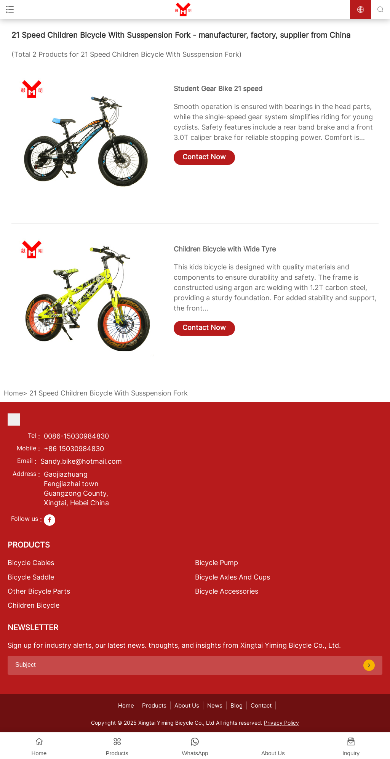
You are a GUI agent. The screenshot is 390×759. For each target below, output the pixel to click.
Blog (236, 705)
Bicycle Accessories (226, 591)
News (214, 705)
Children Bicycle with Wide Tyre (225, 249)
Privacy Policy (281, 722)
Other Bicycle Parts (39, 591)
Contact (261, 705)
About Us (186, 705)
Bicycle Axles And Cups (232, 577)
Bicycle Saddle (31, 577)
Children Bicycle (33, 605)
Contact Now (204, 157)
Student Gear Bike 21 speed (218, 89)
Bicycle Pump (216, 563)
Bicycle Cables (31, 563)
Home (13, 393)
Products (154, 705)
